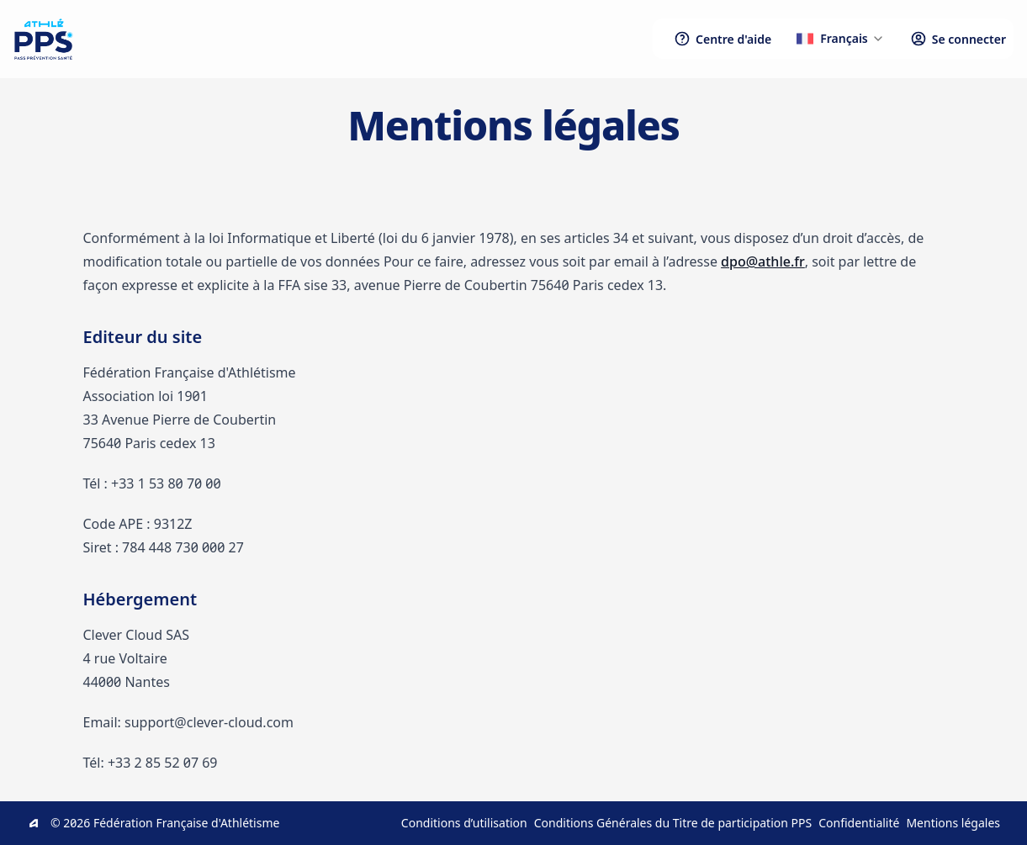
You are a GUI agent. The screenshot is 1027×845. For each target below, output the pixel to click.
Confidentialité (858, 823)
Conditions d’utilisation (464, 823)
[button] (840, 38)
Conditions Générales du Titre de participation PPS (673, 823)
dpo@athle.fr (763, 261)
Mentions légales (953, 823)
